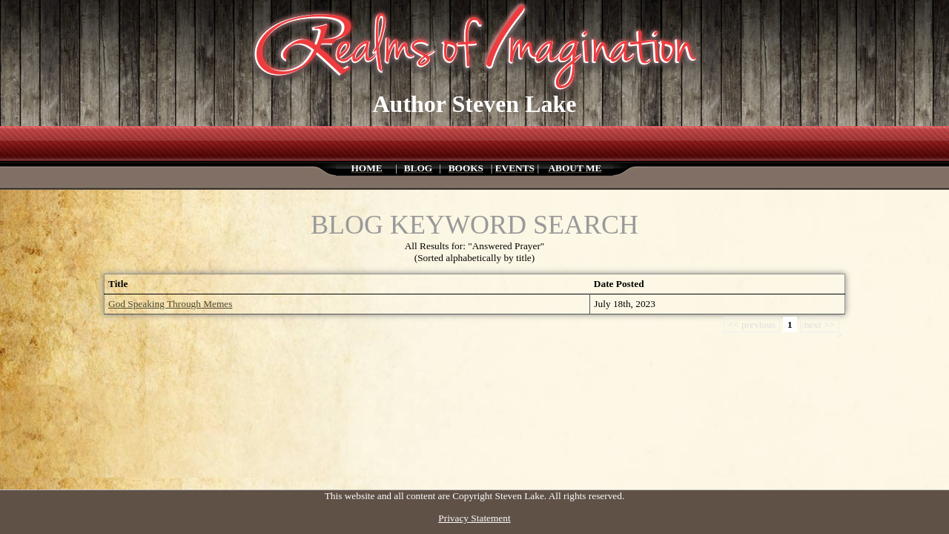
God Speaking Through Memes (170, 303)
